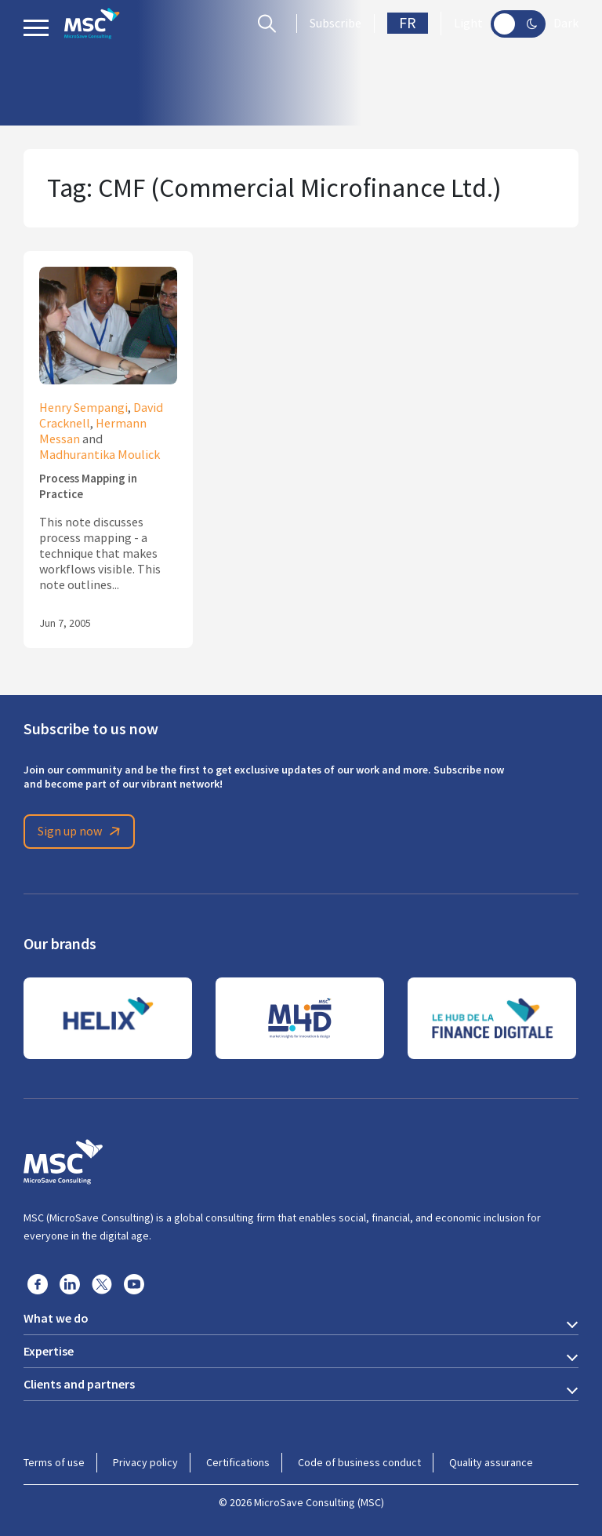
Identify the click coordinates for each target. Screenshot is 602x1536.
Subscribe (335, 23)
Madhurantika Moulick (99, 455)
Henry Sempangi (83, 408)
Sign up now (81, 831)
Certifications (238, 1462)
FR (407, 23)
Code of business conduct (359, 1462)
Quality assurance (491, 1462)
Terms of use (54, 1462)
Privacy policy (145, 1462)
